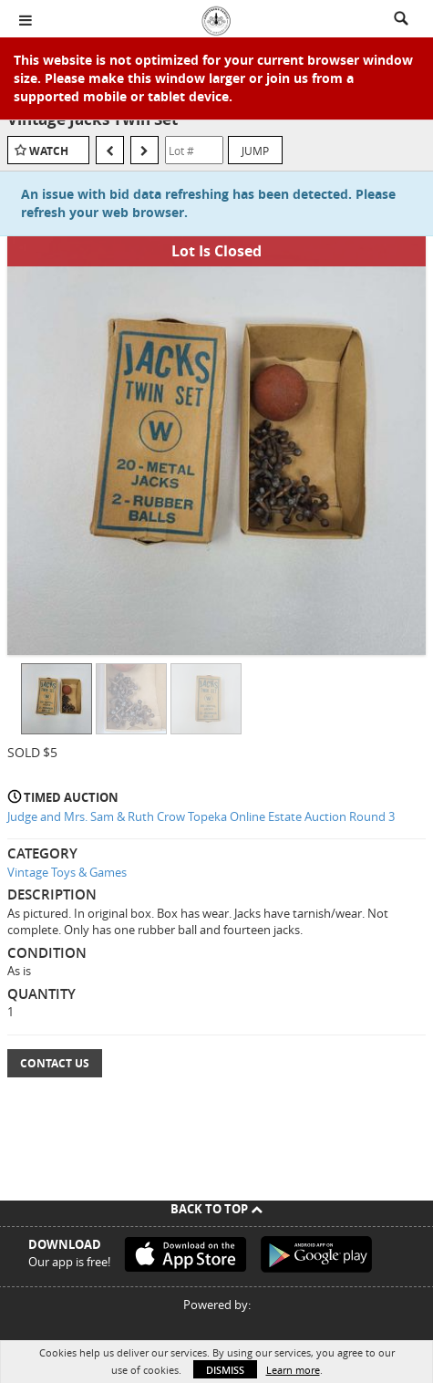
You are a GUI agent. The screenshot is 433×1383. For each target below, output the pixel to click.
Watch (48, 151)
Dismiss (225, 1370)
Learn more (293, 1370)
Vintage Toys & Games (67, 872)
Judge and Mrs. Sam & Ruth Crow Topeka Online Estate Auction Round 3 (201, 816)
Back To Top (216, 1209)
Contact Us (54, 1063)
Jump (255, 150)
